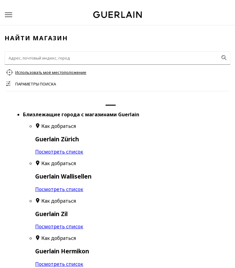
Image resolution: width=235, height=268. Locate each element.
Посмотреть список (59, 151)
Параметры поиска (35, 84)
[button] (8, 15)
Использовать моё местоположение (50, 72)
